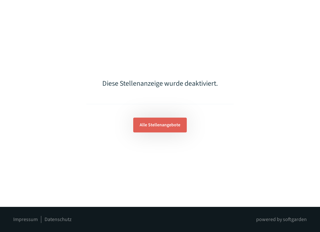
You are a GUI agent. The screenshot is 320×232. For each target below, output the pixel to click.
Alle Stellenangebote (160, 125)
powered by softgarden (281, 219)
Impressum (25, 219)
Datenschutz (58, 219)
